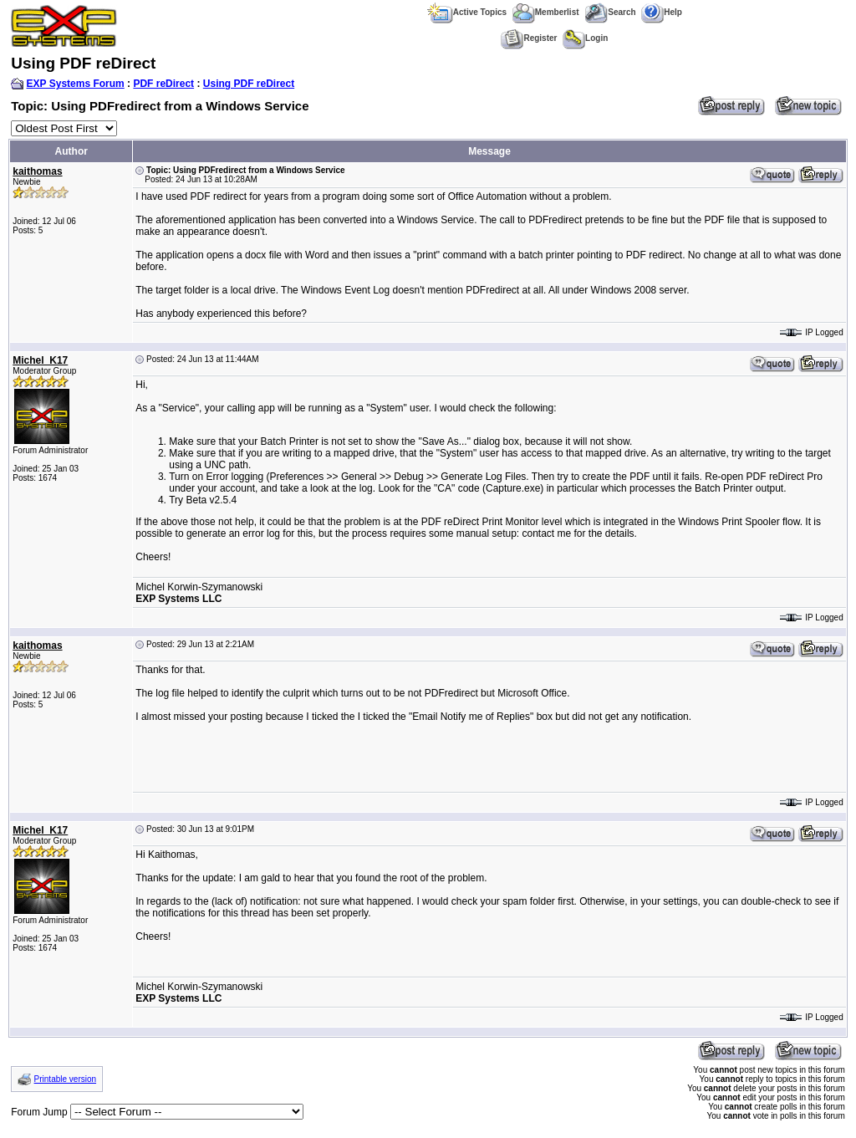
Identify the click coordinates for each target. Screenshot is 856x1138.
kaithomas (37, 171)
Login (585, 38)
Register (529, 38)
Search (609, 12)
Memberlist (545, 12)
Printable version (65, 1079)
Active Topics (467, 12)
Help (661, 12)
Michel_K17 (40, 360)
